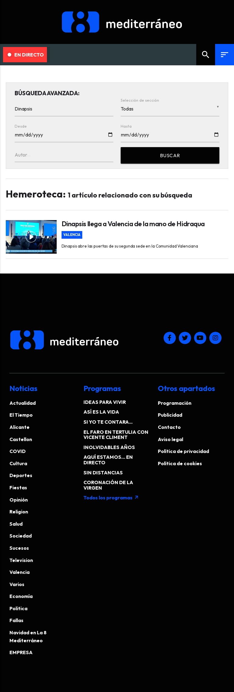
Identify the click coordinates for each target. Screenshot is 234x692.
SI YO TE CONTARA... (108, 422)
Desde (21, 126)
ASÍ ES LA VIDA (101, 412)
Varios (16, 584)
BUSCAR (170, 155)
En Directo (26, 55)
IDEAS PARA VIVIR (104, 402)
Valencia (71, 235)
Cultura (18, 463)
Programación (174, 403)
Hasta (126, 126)
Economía (21, 596)
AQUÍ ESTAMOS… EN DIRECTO (108, 460)
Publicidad (170, 415)
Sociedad (20, 536)
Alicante (19, 427)
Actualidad (22, 403)
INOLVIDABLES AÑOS (109, 447)
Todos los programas (111, 497)
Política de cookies (180, 463)
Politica (18, 608)
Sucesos (19, 548)
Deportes (20, 475)
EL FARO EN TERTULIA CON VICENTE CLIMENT (115, 434)
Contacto (169, 427)
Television (21, 560)
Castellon (20, 439)
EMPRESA (21, 652)
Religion (18, 512)
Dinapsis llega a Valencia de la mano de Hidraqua (133, 224)
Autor (21, 155)
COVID (17, 451)
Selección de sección (140, 100)
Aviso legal (170, 439)
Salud (16, 524)
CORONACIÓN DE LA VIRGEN (108, 485)
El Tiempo (21, 415)
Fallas (16, 620)
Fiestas (18, 487)
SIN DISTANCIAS (103, 472)
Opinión (18, 500)
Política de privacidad (183, 451)
